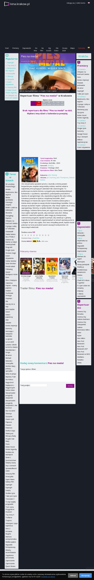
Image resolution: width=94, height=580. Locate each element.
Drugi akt (9, 247)
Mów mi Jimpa (11, 374)
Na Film (42, 49)
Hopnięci (9, 298)
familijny (51, 165)
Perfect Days (10, 431)
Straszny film (12, 87)
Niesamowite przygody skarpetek (10, 395)
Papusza (9, 422)
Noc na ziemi (10, 411)
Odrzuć (73, 575)
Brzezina (9, 213)
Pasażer (8, 425)
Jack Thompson (62, 177)
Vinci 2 (8, 528)
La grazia (9, 339)
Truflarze (9, 517)
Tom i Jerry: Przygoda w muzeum (10, 509)
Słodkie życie (10, 493)
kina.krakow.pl (20, 4)
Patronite (81, 48)
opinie (54, 91)
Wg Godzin (48, 49)
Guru (79, 77)
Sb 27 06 (33, 103)
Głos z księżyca (11, 280)
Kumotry (80, 131)
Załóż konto (80, 3)
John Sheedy (31, 61)
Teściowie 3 (10, 499)
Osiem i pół (10, 419)
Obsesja (10, 76)
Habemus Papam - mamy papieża (11, 285)
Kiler (7, 320)
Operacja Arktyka (65, 277)
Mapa (72, 48)
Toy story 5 (81, 123)
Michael (8, 358)
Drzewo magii (26, 276)
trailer (49, 91)
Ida (7, 301)
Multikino (80, 357)
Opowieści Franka (52, 277)
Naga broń (10, 382)
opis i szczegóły (40, 91)
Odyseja (80, 291)
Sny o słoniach (82, 137)
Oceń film (36, 238)
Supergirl (80, 91)
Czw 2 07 (57, 103)
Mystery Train (11, 377)
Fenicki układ (10, 266)
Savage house (82, 134)
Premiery (15, 48)
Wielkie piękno (11, 542)
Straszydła (11, 73)
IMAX (79, 333)
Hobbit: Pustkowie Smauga (9, 293)
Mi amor (80, 88)
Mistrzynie (81, 262)
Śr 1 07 (53, 103)
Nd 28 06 (39, 103)
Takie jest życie (83, 94)
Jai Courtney (51, 177)
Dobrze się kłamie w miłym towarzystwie (11, 242)
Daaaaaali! (9, 231)
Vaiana (79, 275)
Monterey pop (82, 109)
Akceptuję (85, 575)
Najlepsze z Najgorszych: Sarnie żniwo (10, 387)
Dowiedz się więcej (48, 577)
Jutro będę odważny (39, 277)
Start (7, 48)
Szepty (8, 490)
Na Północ (9, 379)
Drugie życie (81, 128)
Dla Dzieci (56, 49)
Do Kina (35, 49)
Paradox (80, 360)
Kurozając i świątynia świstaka (10, 333)
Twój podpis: (25, 385)
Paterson (9, 428)
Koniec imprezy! (83, 80)
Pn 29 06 (44, 103)
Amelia (8, 189)
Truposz (9, 520)
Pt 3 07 (62, 103)
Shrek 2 (8, 457)
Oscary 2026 (64, 49)
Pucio (8, 444)
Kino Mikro (81, 338)
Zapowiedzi (26, 48)
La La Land (10, 342)
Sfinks (79, 363)
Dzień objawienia (83, 147)
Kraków (83, 56)
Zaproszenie (81, 251)
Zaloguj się (71, 3)
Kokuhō (8, 323)
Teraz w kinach (11, 177)
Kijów (79, 335)
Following (9, 269)
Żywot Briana (10, 566)
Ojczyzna (80, 112)
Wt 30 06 (49, 103)
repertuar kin (29, 91)
